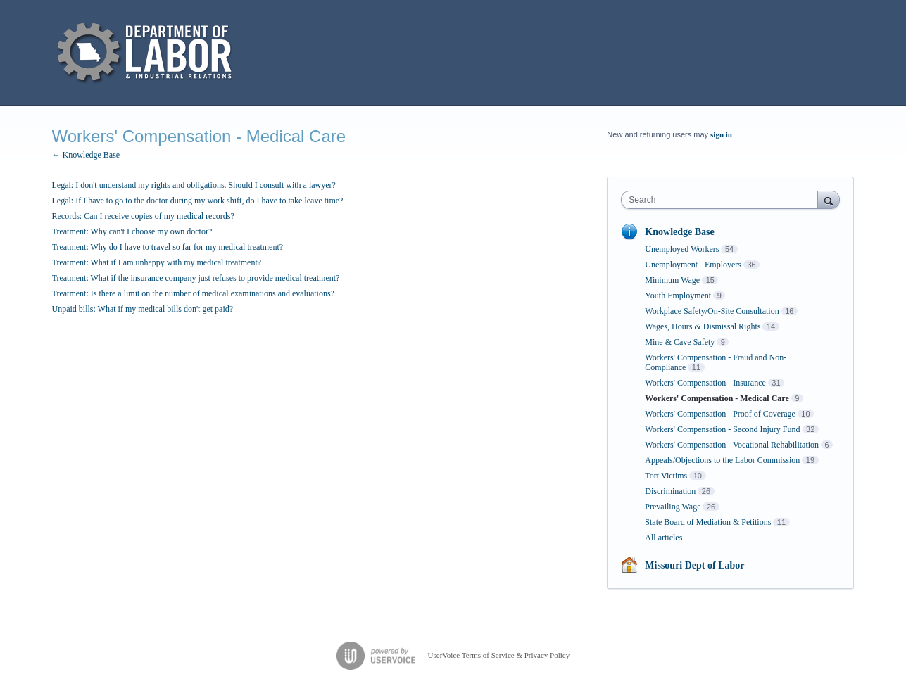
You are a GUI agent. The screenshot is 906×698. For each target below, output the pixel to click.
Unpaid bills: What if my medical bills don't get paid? (143, 309)
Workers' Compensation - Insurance (705, 383)
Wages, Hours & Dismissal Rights (702, 326)
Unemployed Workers (682, 249)
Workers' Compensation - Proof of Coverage (720, 414)
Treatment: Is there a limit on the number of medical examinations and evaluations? (193, 293)
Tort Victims (666, 476)
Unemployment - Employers (693, 264)
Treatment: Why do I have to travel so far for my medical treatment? (168, 247)
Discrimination (670, 491)
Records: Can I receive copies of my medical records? (143, 216)
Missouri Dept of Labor (694, 565)
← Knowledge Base (86, 155)
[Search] (828, 199)
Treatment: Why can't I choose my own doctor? (132, 231)
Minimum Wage (672, 280)
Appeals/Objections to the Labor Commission (722, 460)
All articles (663, 537)
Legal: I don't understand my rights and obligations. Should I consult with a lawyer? (194, 185)
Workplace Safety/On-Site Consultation (712, 311)
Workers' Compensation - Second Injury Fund (722, 429)
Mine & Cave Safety (680, 342)
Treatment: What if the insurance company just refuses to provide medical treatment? (196, 278)
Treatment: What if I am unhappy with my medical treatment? (157, 262)
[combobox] (722, 200)
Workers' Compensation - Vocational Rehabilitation (732, 445)
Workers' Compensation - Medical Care (716, 398)
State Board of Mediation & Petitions (708, 522)
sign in (721, 134)
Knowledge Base (679, 232)
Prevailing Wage (672, 507)
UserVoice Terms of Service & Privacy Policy (499, 655)
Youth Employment (678, 295)
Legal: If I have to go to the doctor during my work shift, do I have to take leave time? (198, 200)
